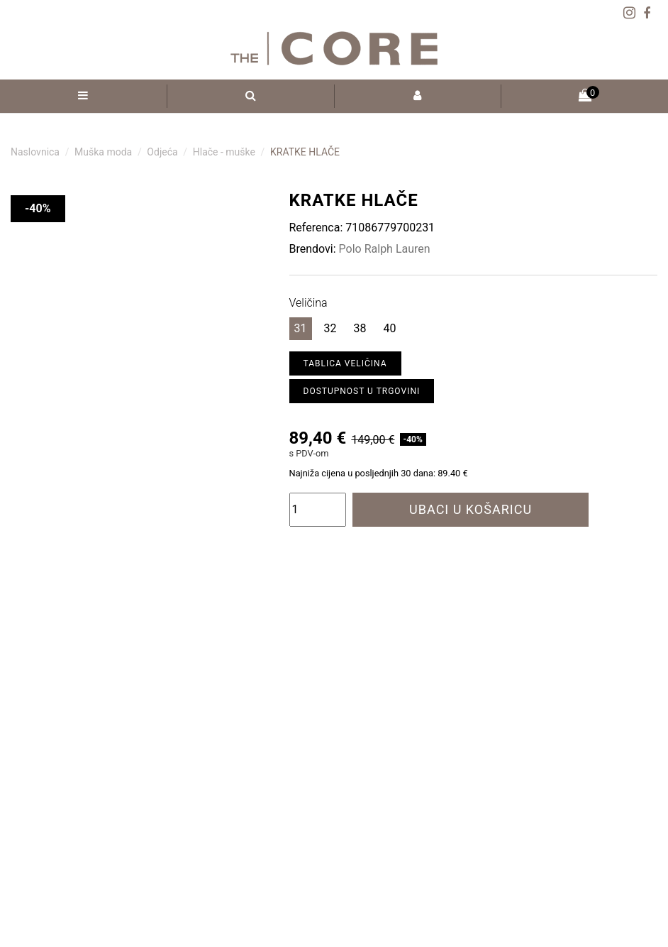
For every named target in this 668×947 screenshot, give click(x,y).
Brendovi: (312, 249)
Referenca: (316, 227)
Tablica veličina (345, 363)
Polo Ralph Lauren (384, 249)
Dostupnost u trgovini (362, 391)
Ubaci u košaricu (470, 509)
